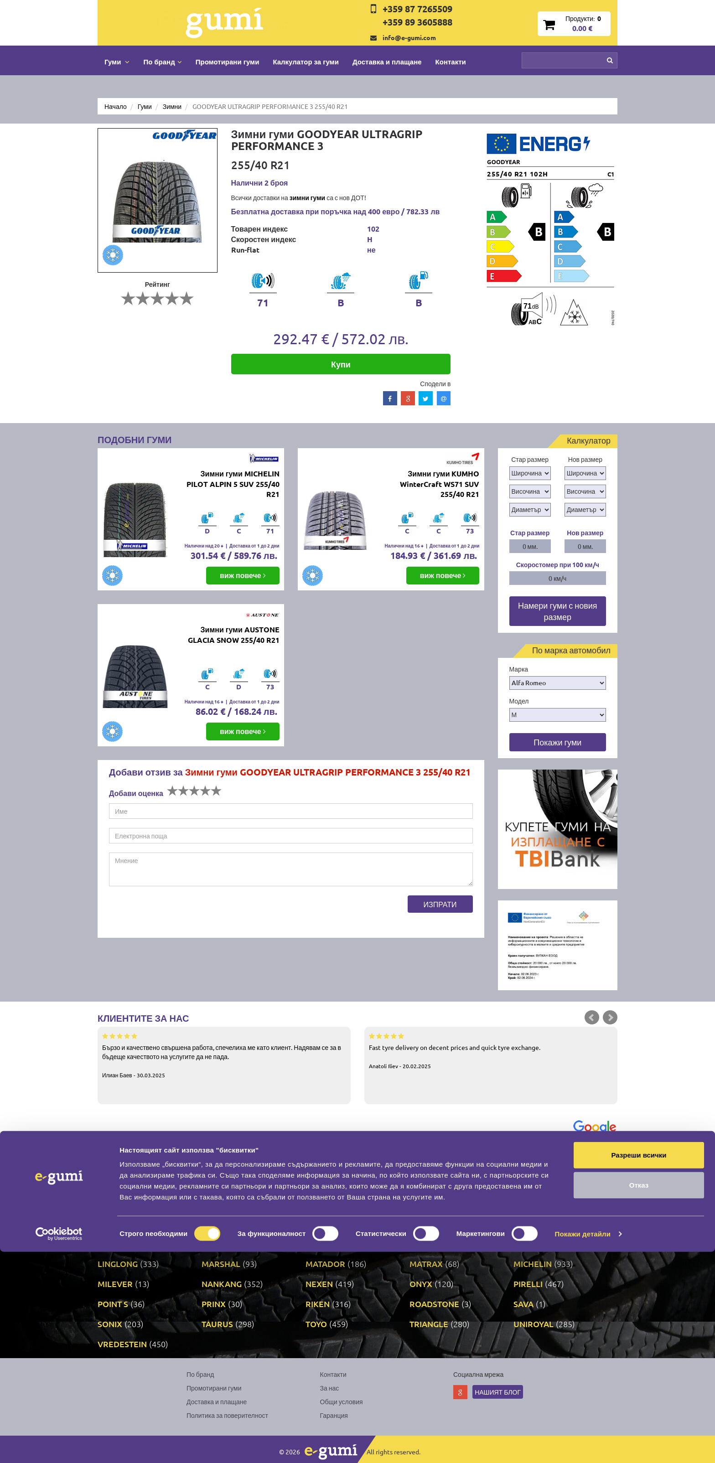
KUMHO (424, 1243)
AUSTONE (324, 1163)
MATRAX (426, 1263)
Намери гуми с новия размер (557, 611)
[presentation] (178, 913)
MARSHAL (221, 1263)
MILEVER (115, 1283)
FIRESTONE (431, 1203)
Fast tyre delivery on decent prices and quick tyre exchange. (491, 1050)
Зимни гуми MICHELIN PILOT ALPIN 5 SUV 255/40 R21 (233, 484)
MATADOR (325, 1263)
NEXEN (319, 1283)
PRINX (214, 1303)
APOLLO (114, 1163)
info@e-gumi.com (409, 37)
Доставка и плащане (387, 61)
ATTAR (214, 1163)
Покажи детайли (583, 1445)
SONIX (110, 1323)
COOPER (530, 1183)
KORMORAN (329, 1243)
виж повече (243, 575)
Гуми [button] (117, 61)
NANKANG (222, 1283)
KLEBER (217, 1243)
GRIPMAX (116, 1243)
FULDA (111, 1223)
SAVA (523, 1303)
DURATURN (328, 1203)
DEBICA (112, 1203)
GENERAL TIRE (230, 1223)
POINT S (113, 1303)
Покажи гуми (557, 742)
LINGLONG (118, 1263)
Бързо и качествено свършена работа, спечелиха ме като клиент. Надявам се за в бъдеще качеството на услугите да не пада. (224, 1055)
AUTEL (422, 1163)
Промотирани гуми (227, 61)
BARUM (528, 1163)
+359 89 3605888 (417, 22)
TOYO (316, 1323)
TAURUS (217, 1323)
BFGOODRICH (124, 1183)
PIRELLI (528, 1283)
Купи (341, 364)
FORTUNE (532, 1203)
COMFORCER (331, 1183)
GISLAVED (325, 1223)
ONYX (420, 1283)
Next (610, 1017)
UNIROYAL (533, 1323)
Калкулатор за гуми (306, 61)
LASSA (525, 1243)
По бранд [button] (162, 61)
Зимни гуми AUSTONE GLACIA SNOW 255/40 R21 (234, 635)
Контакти (450, 61)
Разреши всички (638, 1366)
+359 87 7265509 (417, 9)
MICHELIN (532, 1263)
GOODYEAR (535, 1223)
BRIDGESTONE (230, 1183)
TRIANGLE (428, 1323)
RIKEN (318, 1303)
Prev (592, 1017)
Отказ (639, 1396)
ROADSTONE (434, 1303)
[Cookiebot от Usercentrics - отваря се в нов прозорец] (59, 1445)
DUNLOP (218, 1203)
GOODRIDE (430, 1223)
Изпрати (440, 904)
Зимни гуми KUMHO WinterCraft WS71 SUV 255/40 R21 (439, 484)
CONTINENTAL (437, 1183)
